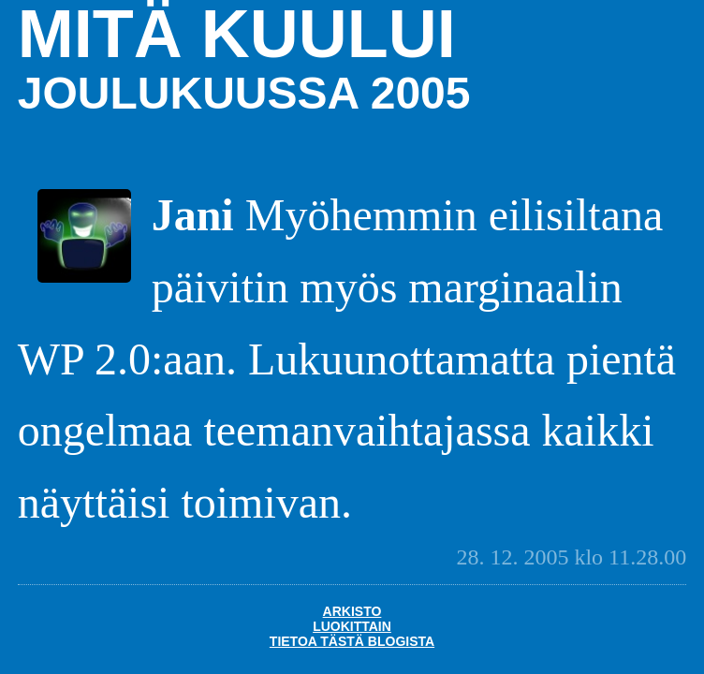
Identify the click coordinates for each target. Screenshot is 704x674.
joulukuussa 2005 (244, 93)
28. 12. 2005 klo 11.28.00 (571, 557)
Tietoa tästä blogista (352, 641)
